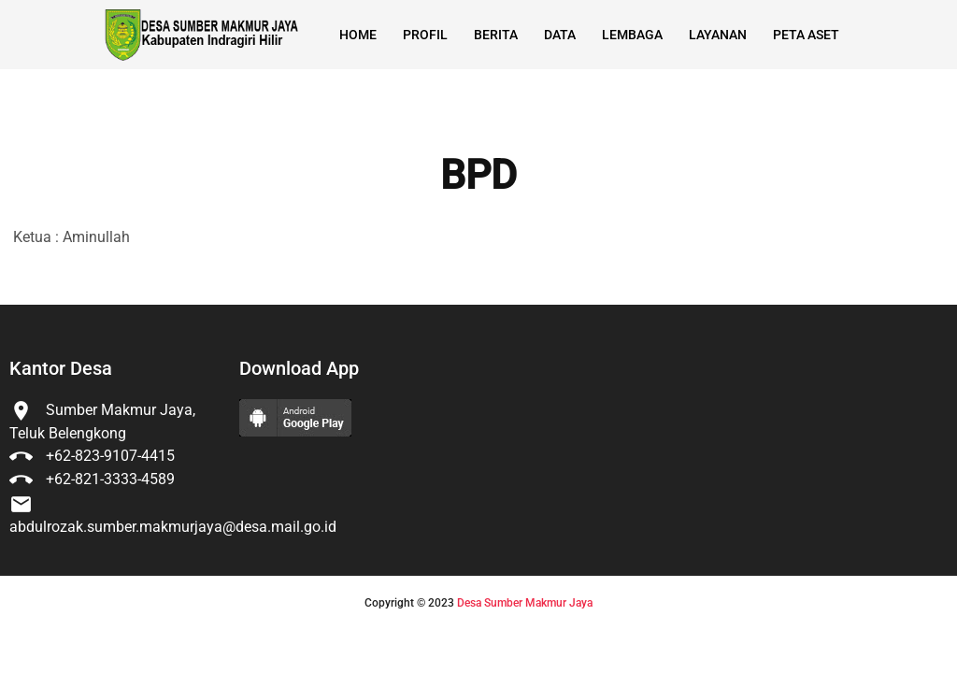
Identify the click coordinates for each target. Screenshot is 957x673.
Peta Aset (806, 34)
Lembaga (632, 34)
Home (358, 34)
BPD (478, 175)
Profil (425, 34)
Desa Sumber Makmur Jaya (525, 602)
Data (560, 34)
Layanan (718, 34)
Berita (496, 34)
